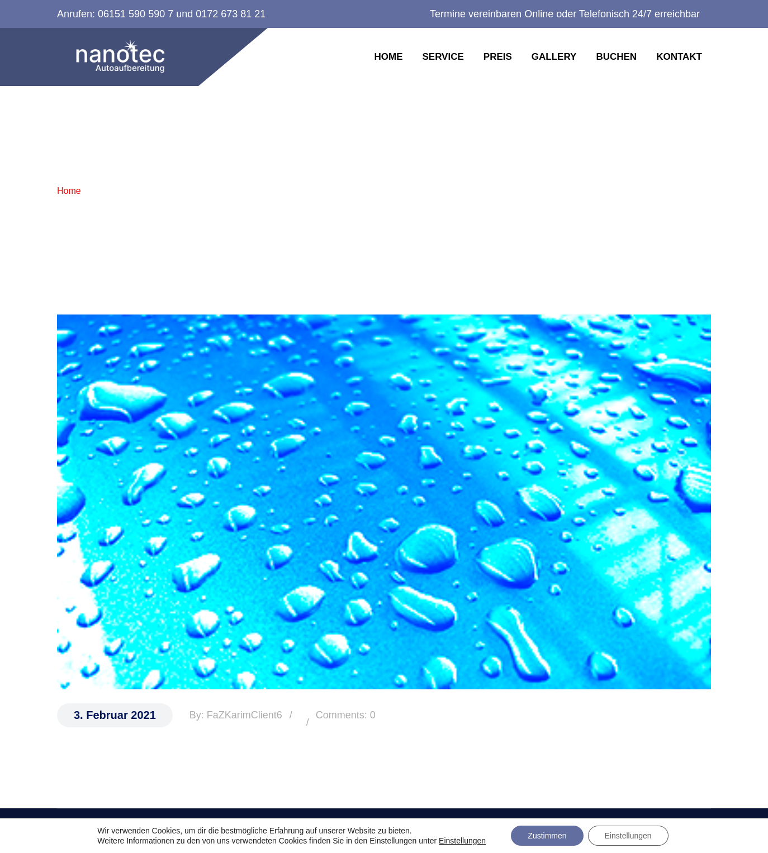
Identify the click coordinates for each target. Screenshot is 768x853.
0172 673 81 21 (231, 14)
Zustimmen (547, 835)
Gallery (554, 56)
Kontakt (679, 56)
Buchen (616, 56)
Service (442, 56)
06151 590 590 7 (135, 14)
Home (388, 56)
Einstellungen (462, 840)
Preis (497, 56)
